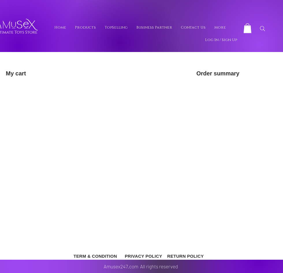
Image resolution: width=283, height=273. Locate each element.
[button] (247, 28)
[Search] (262, 29)
